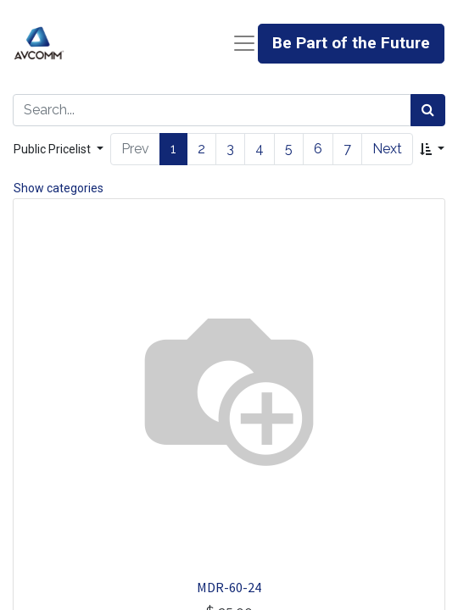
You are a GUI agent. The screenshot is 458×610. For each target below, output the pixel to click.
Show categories (58, 188)
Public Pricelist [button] (53, 149)
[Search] (428, 110)
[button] (432, 149)
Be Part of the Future (351, 43)
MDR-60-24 (229, 587)
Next (387, 149)
